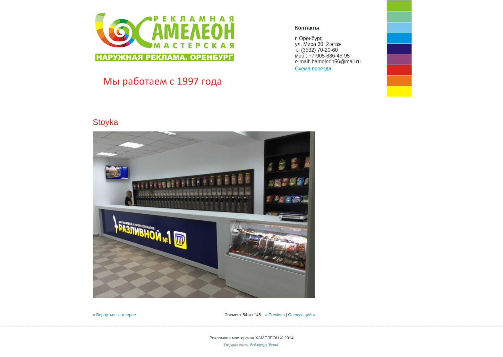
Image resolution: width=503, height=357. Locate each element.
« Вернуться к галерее (114, 314)
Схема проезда (313, 68)
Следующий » (301, 314)
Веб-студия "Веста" (264, 345)
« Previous (275, 314)
